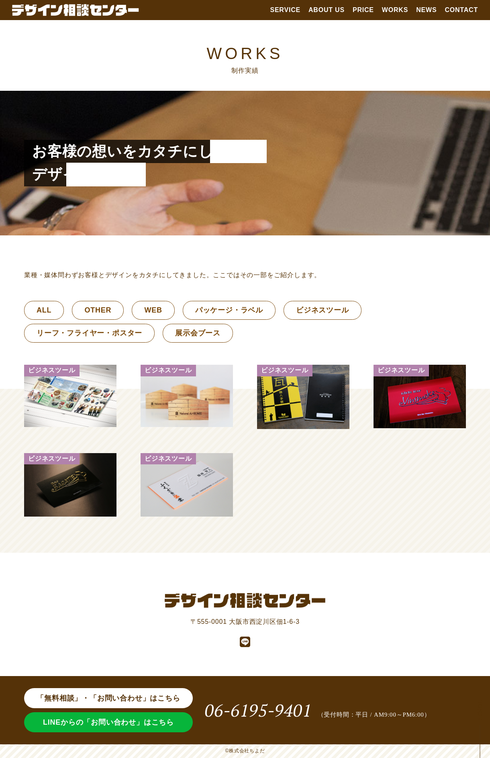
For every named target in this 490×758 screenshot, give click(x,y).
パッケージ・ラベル (229, 310)
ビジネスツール (322, 310)
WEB (153, 310)
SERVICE (285, 9)
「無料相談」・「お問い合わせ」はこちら (108, 698)
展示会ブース (197, 333)
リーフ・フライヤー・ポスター (89, 333)
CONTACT (461, 9)
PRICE (363, 9)
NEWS (426, 9)
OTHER (97, 310)
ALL (44, 310)
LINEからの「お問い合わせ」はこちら (108, 722)
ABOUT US (326, 9)
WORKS (395, 9)
